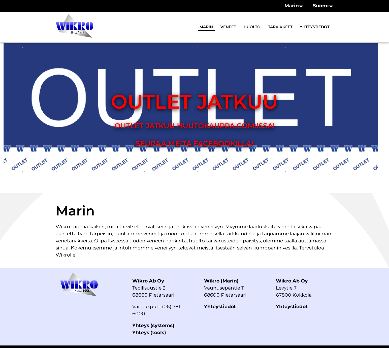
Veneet (228, 27)
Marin (206, 27)
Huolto (252, 27)
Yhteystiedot (315, 27)
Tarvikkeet (280, 27)
